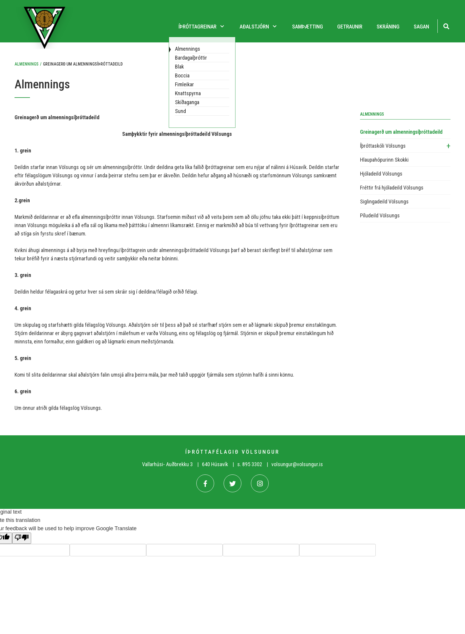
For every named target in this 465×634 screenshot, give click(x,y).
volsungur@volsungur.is (297, 464)
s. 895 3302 (249, 464)
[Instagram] (260, 483)
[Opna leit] (446, 25)
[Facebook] (205, 483)
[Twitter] (232, 483)
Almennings (27, 64)
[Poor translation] (21, 538)
